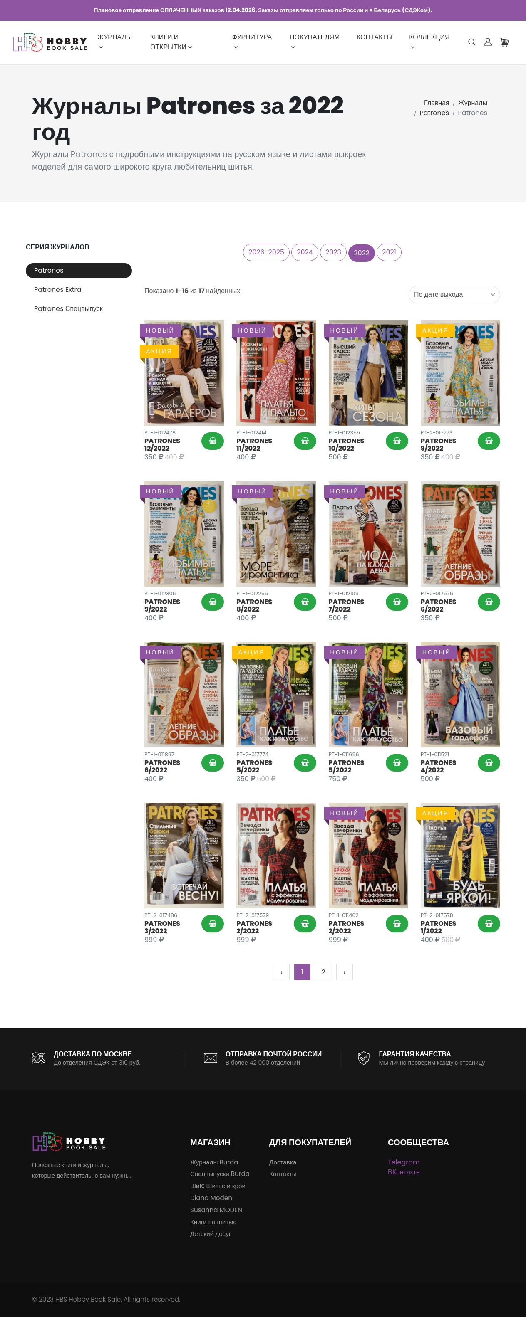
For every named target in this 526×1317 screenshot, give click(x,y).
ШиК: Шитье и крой (218, 1185)
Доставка (282, 1162)
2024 (305, 252)
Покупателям (315, 41)
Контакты (374, 37)
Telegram (404, 1162)
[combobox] (454, 294)
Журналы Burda (214, 1162)
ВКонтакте (404, 1172)
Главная (436, 103)
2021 (389, 252)
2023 (333, 252)
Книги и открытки (171, 42)
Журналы (114, 41)
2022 (362, 253)
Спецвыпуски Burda (220, 1173)
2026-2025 (266, 252)
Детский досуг (210, 1233)
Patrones (434, 113)
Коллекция (429, 41)
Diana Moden (211, 1198)
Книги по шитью (213, 1222)
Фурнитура (252, 41)
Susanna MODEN (216, 1210)
